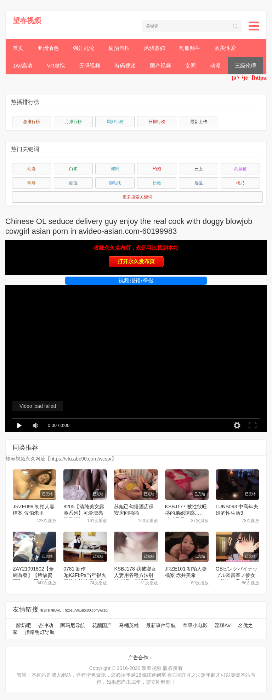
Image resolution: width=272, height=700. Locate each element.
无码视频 (89, 66)
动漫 (215, 66)
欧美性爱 (225, 48)
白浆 (73, 168)
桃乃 (240, 182)
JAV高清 (23, 66)
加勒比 (115, 182)
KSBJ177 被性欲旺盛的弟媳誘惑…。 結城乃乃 (186, 513)
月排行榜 (73, 121)
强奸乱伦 (83, 48)
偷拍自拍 (119, 48)
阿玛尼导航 (72, 625)
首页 (18, 48)
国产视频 (160, 66)
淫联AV (223, 625)
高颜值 (240, 168)
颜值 (73, 182)
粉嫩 (157, 182)
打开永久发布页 (136, 261)
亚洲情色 (48, 48)
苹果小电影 (195, 625)
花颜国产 (102, 625)
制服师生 (189, 48)
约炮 (157, 168)
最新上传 (198, 121)
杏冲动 (45, 625)
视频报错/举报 (136, 280)
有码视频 (125, 66)
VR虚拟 (56, 66)
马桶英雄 (129, 625)
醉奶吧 (23, 625)
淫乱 (198, 182)
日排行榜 (156, 121)
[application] (136, 358)
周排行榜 (115, 121)
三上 (198, 168)
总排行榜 (31, 121)
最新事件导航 (161, 625)
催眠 (115, 168)
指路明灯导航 (40, 632)
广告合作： (140, 657)
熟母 (31, 182)
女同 (190, 66)
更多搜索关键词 (137, 197)
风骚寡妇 (154, 48)
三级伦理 (245, 66)
